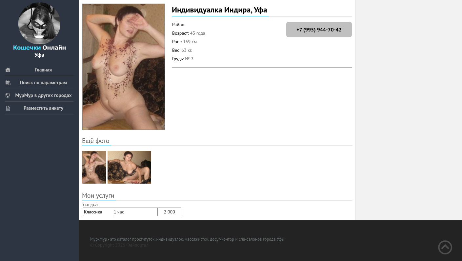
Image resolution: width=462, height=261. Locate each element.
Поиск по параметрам (36, 82)
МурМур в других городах (38, 95)
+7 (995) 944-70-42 (318, 29)
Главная (28, 70)
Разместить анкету (34, 108)
